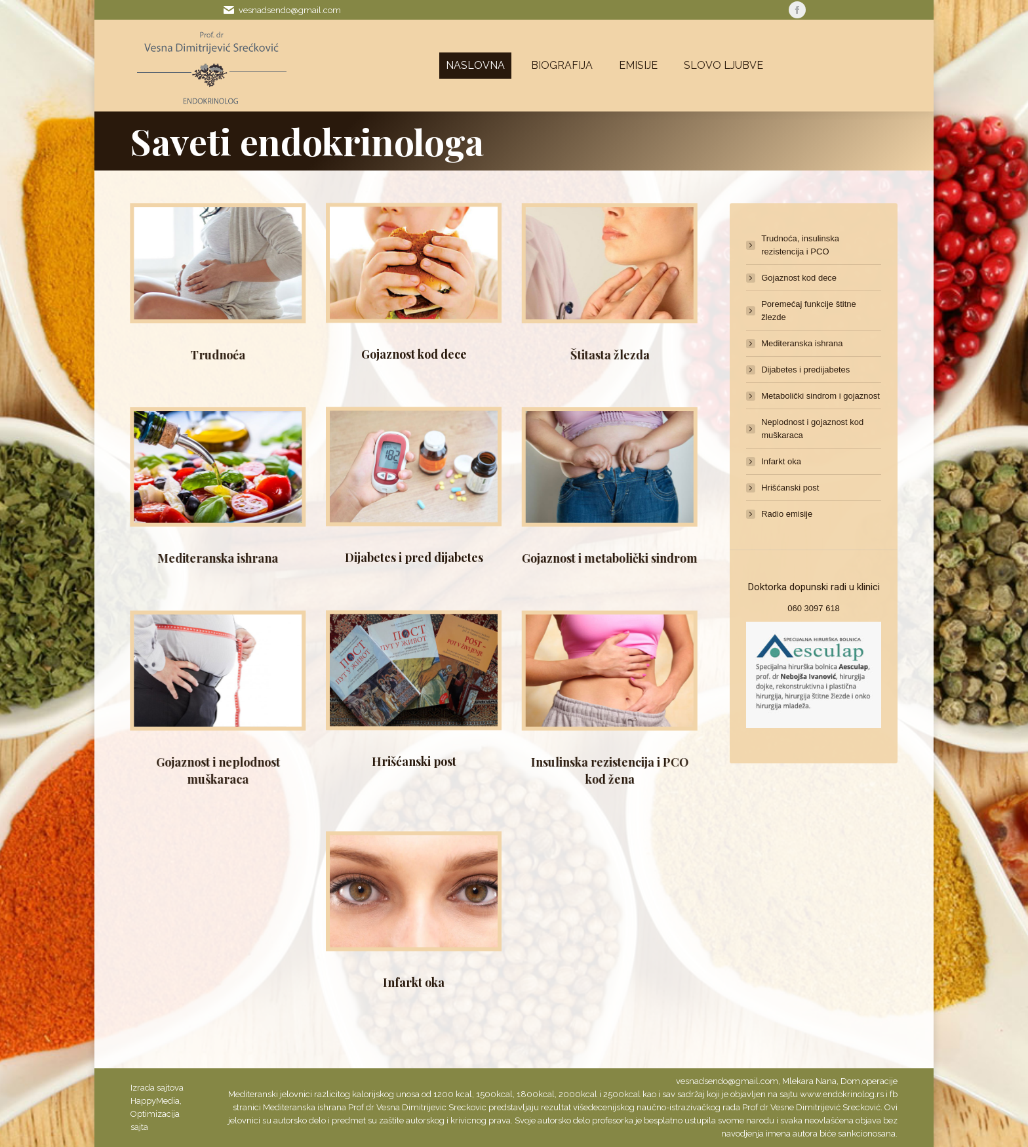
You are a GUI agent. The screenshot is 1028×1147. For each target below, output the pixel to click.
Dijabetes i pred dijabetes (414, 403)
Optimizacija (155, 1114)
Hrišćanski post (414, 607)
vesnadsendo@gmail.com (290, 10)
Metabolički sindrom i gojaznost (820, 396)
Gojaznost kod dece (414, 200)
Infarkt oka (414, 828)
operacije (880, 1081)
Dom (850, 1081)
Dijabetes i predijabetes (805, 369)
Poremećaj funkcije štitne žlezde (808, 310)
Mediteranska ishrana (801, 343)
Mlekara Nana (809, 1081)
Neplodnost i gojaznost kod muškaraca (812, 428)
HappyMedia (155, 1101)
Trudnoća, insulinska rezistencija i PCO (800, 244)
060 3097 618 (813, 608)
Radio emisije (786, 514)
